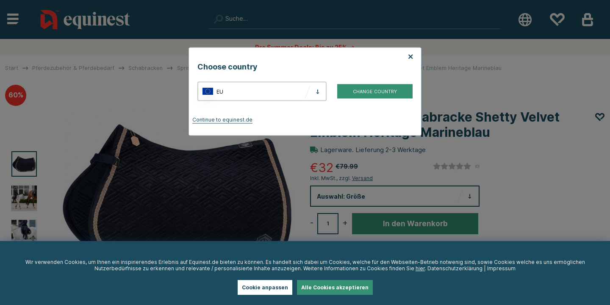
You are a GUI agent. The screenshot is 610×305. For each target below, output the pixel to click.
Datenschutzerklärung (454, 268)
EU (219, 91)
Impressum (501, 268)
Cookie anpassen (265, 287)
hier (420, 268)
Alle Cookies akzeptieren (335, 287)
